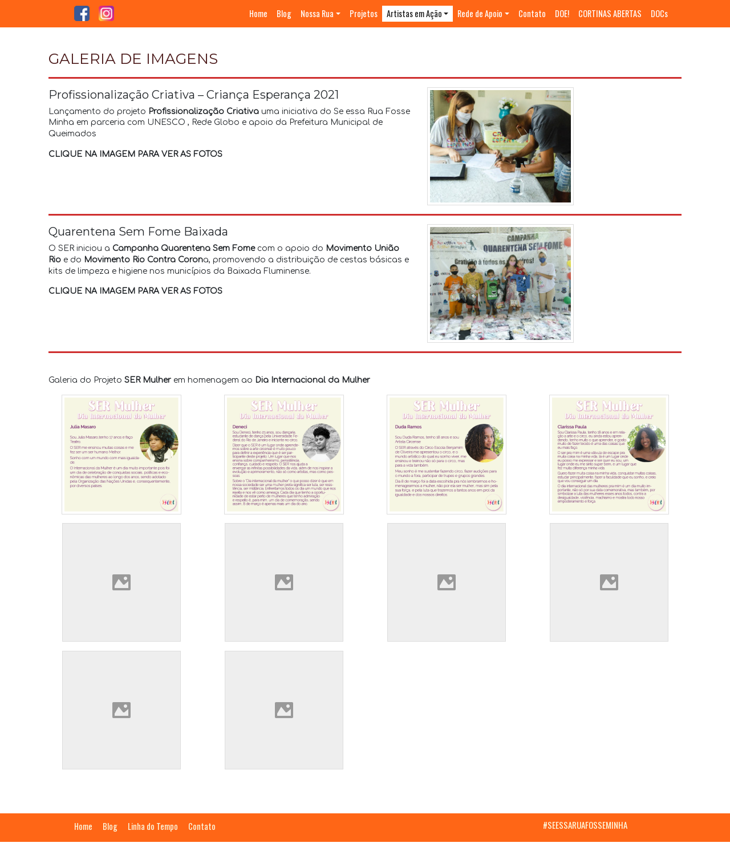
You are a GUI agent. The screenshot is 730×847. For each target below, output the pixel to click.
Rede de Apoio (479, 13)
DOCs (659, 13)
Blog (284, 13)
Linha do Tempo (153, 826)
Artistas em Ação (414, 13)
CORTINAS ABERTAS (610, 13)
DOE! (562, 13)
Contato (532, 13)
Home (258, 13)
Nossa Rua (317, 13)
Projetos (364, 13)
